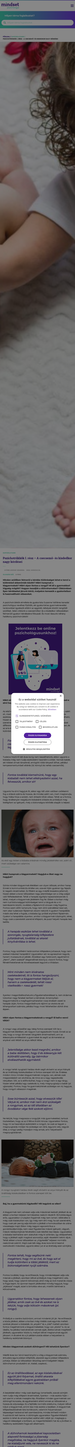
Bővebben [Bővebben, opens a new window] (52, 709)
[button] (37, 749)
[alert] (37, 723)
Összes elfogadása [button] (37, 735)
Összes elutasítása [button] (37, 742)
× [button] (61, 696)
